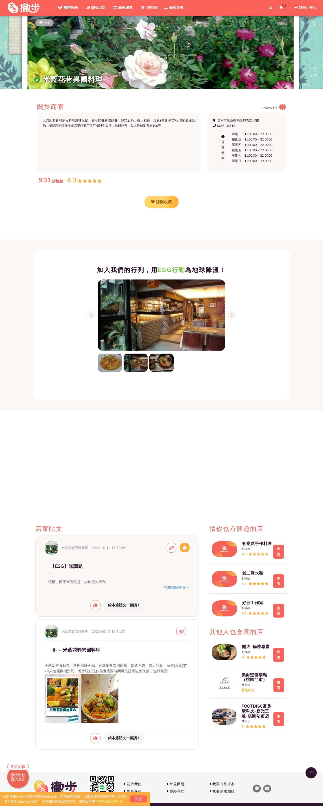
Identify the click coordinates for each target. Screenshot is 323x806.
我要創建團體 (222, 791)
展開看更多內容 (176, 587)
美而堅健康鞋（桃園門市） (250, 667)
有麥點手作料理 (252, 542)
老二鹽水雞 (248, 569)
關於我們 (133, 784)
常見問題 (176, 784)
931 (45, 180)
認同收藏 (161, 202)
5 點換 (18, 767)
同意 (138, 799)
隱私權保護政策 (110, 802)
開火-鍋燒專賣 (251, 638)
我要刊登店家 (222, 784)
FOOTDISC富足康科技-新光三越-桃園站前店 (252, 701)
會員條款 (133, 791)
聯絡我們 (176, 791)
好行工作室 (248, 596)
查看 (275, 550)
